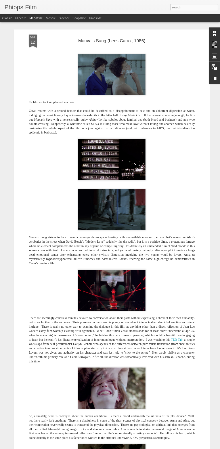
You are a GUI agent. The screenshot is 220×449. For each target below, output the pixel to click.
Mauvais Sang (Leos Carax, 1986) (111, 40)
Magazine (36, 18)
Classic (7, 18)
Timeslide (95, 18)
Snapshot (79, 18)
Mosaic (50, 18)
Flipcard (20, 18)
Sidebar (64, 18)
